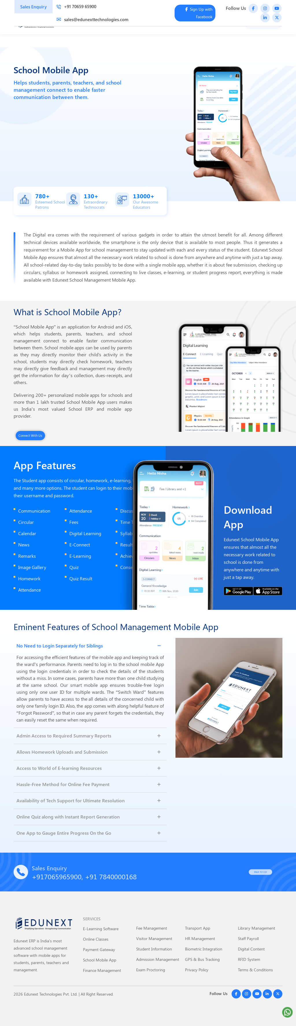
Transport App (197, 928)
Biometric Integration (203, 949)
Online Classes (95, 939)
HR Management (200, 938)
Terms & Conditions (255, 969)
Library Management (256, 928)
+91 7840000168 (111, 876)
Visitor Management (154, 938)
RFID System (249, 959)
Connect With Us (30, 435)
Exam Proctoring (150, 969)
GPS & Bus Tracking (202, 959)
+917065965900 (57, 876)
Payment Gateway (99, 949)
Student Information (154, 949)
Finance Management (102, 970)
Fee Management (151, 928)
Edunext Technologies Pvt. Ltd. (50, 994)
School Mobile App (99, 960)
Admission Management (157, 959)
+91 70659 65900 (76, 6)
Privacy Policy (196, 969)
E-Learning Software (101, 928)
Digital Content (251, 949)
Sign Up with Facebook (198, 12)
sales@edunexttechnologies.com (92, 19)
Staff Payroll (248, 938)
